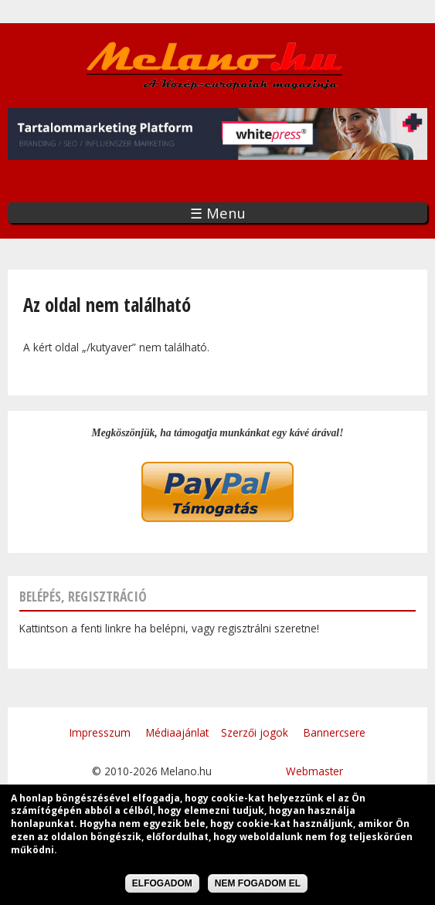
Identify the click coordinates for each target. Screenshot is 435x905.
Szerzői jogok (254, 732)
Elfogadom (162, 885)
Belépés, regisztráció (83, 596)
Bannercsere (334, 732)
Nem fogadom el (258, 885)
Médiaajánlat (177, 732)
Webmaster (314, 771)
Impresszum (100, 732)
